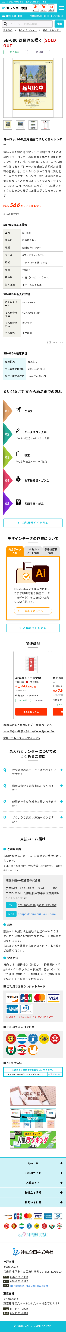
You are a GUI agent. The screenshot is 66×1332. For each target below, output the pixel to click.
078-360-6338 (27, 905)
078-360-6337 (19, 1281)
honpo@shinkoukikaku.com (37, 914)
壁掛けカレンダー (52, 30)
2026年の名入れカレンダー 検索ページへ (27, 725)
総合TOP (7, 30)
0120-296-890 (15, 16)
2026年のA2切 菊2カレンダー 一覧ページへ (29, 731)
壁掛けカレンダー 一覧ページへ (21, 738)
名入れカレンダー (28, 30)
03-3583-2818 (19, 1313)
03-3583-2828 (19, 1309)
